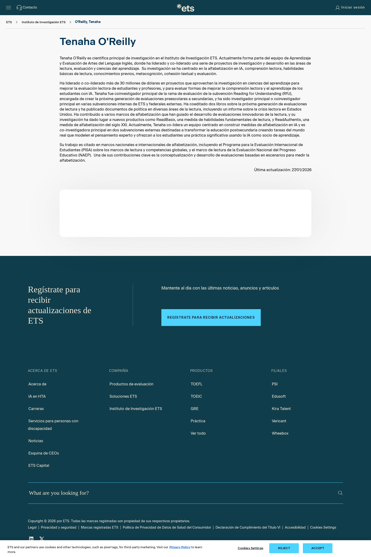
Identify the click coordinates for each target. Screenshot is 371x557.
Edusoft (279, 396)
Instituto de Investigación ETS (136, 408)
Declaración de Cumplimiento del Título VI (248, 528)
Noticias (35, 441)
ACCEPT (317, 548)
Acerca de (37, 384)
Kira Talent (281, 408)
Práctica (198, 421)
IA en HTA (37, 396)
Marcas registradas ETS (99, 528)
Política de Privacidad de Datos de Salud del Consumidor (167, 528)
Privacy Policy (179, 547)
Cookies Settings (323, 528)
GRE (195, 408)
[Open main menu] (8, 7)
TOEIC (196, 396)
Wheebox (280, 433)
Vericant (279, 421)
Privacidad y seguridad (58, 528)
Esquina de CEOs (43, 453)
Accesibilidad (295, 528)
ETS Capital (38, 465)
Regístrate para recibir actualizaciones (211, 318)
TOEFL (197, 384)
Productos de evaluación (131, 384)
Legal (32, 528)
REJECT (284, 548)
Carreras (36, 408)
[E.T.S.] (185, 7)
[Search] (340, 493)
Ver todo (198, 433)
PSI (275, 384)
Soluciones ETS (123, 396)
